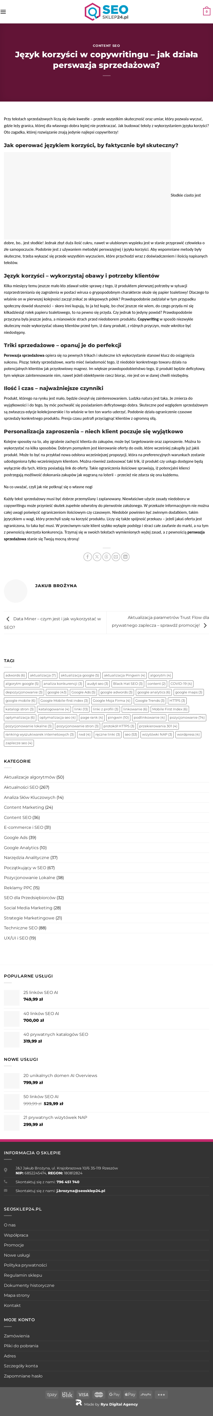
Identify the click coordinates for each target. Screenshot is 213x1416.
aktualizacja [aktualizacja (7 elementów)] (43, 675)
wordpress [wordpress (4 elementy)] (188, 734)
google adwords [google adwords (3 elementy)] (116, 692)
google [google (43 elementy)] (56, 692)
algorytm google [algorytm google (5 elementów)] (22, 684)
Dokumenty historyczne (29, 1285)
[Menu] (3, 11)
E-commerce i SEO (23, 827)
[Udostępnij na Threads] (106, 557)
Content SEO (106, 46)
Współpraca (16, 1235)
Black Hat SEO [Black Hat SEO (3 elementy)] (128, 684)
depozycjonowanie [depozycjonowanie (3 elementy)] (23, 692)
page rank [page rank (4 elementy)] (92, 717)
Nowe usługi (17, 1255)
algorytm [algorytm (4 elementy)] (160, 675)
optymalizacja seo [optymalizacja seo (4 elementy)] (58, 717)
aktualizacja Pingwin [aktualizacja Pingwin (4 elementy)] (124, 675)
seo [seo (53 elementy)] (131, 734)
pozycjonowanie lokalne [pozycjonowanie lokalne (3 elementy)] (28, 726)
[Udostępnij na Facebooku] (87, 557)
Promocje (14, 1245)
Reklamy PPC (18, 887)
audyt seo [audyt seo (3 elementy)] (97, 684)
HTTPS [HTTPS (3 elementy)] (177, 701)
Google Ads (16, 837)
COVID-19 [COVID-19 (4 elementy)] (181, 684)
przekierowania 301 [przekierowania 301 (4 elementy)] (158, 726)
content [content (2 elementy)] (157, 684)
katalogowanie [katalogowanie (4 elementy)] (54, 709)
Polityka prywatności (25, 1265)
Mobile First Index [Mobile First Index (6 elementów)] (169, 709)
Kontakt (12, 1305)
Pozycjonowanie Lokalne (29, 877)
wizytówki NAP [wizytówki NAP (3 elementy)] (157, 734)
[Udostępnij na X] (97, 557)
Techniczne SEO (21, 927)
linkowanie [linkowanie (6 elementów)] (135, 709)
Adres (10, 1356)
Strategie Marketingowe (29, 918)
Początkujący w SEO (25, 867)
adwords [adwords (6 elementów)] (15, 675)
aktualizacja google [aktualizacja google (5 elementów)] (80, 675)
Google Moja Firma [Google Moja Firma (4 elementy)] (111, 701)
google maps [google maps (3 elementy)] (188, 692)
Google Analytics (21, 847)
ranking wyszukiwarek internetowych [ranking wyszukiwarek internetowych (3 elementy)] (39, 734)
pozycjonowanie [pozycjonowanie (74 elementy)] (187, 717)
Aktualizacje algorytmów (29, 777)
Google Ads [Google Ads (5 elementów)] (83, 692)
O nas (10, 1225)
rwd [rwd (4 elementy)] (84, 734)
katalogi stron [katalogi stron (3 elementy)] (19, 709)
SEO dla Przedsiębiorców (30, 897)
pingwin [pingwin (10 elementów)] (118, 717)
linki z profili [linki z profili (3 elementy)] (105, 709)
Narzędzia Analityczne (26, 857)
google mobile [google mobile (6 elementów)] (20, 701)
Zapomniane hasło (23, 1376)
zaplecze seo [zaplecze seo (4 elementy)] (18, 743)
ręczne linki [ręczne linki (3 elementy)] (107, 734)
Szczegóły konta (21, 1365)
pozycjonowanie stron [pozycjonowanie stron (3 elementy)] (78, 726)
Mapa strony (17, 1295)
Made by (106, 1404)
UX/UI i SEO (16, 938)
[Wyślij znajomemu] (116, 557)
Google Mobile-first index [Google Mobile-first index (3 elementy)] (64, 701)
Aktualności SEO (21, 787)
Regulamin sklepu (23, 1275)
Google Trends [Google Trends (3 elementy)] (150, 701)
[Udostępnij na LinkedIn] (125, 557)
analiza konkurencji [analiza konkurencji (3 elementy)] (63, 684)
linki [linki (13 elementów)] (81, 709)
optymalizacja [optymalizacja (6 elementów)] (20, 717)
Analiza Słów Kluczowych (30, 797)
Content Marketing (24, 807)
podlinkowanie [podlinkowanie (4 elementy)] (149, 717)
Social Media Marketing (28, 907)
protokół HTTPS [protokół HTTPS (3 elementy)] (119, 726)
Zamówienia (16, 1335)
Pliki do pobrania (21, 1345)
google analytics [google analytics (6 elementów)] (153, 692)
